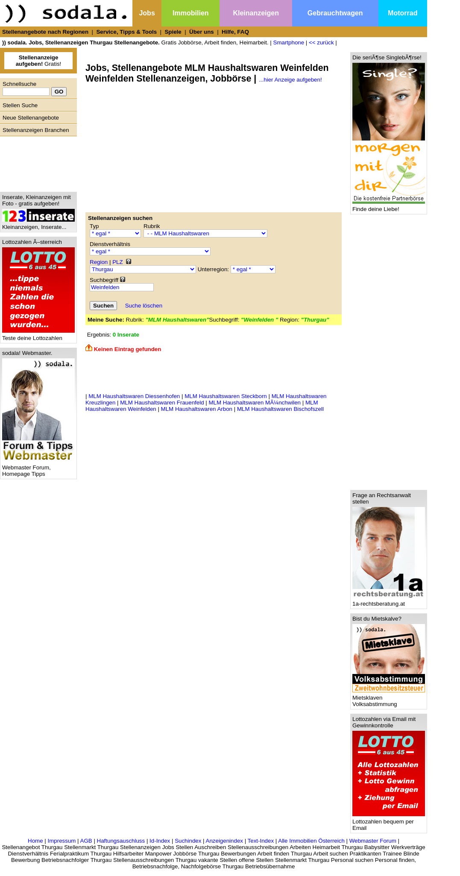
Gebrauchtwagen (335, 13)
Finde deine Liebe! (388, 206)
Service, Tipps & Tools (126, 32)
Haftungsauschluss (121, 841)
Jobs (147, 13)
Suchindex (188, 841)
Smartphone (289, 42)
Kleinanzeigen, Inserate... (38, 224)
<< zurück (321, 42)
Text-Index (261, 841)
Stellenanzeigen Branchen (36, 130)
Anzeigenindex (224, 841)
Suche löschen (143, 305)
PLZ (117, 262)
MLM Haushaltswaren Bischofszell (280, 409)
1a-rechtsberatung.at (388, 601)
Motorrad (402, 13)
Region (99, 262)
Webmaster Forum (372, 841)
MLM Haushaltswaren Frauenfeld (162, 402)
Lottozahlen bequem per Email (388, 822)
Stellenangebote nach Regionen (45, 32)
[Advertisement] (36, 162)
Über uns (201, 32)
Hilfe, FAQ (235, 32)
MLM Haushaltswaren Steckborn (226, 396)
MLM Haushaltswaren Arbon (196, 409)
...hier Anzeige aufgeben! (290, 79)
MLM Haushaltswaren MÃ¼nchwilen (254, 402)
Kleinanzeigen (256, 13)
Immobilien (190, 13)
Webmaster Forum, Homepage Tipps (38, 468)
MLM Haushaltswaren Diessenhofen (134, 396)
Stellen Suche (20, 105)
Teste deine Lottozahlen (38, 335)
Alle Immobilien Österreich (311, 841)
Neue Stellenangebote (31, 117)
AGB (86, 841)
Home (35, 841)
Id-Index (159, 841)
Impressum (61, 841)
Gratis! (39, 60)
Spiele (172, 32)
